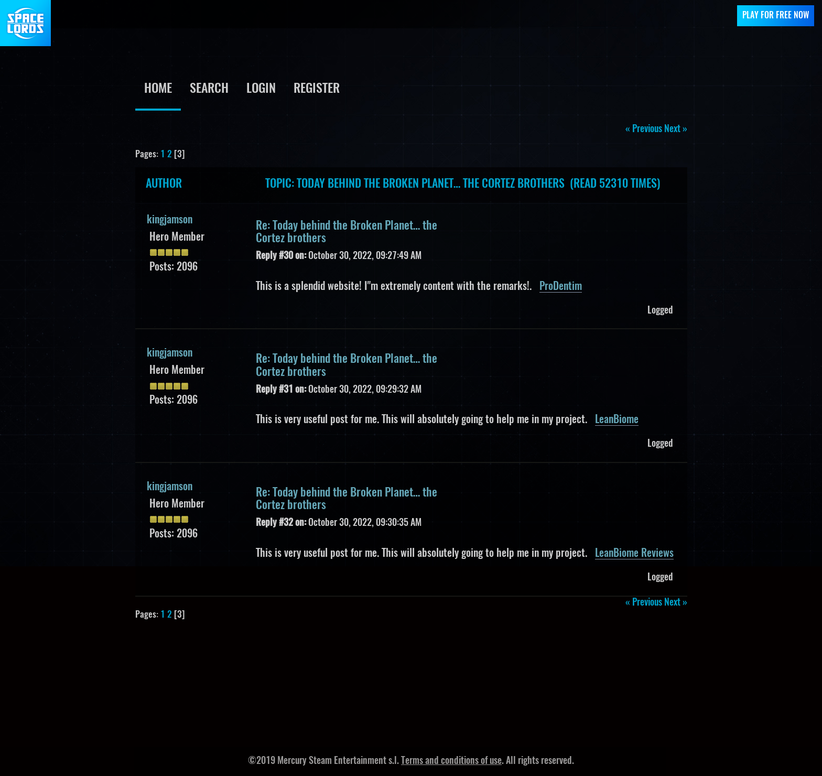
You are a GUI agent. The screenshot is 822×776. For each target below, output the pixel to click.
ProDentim (560, 287)
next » (675, 129)
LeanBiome (617, 420)
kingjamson (169, 220)
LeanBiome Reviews (634, 553)
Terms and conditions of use (451, 761)
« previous (643, 129)
